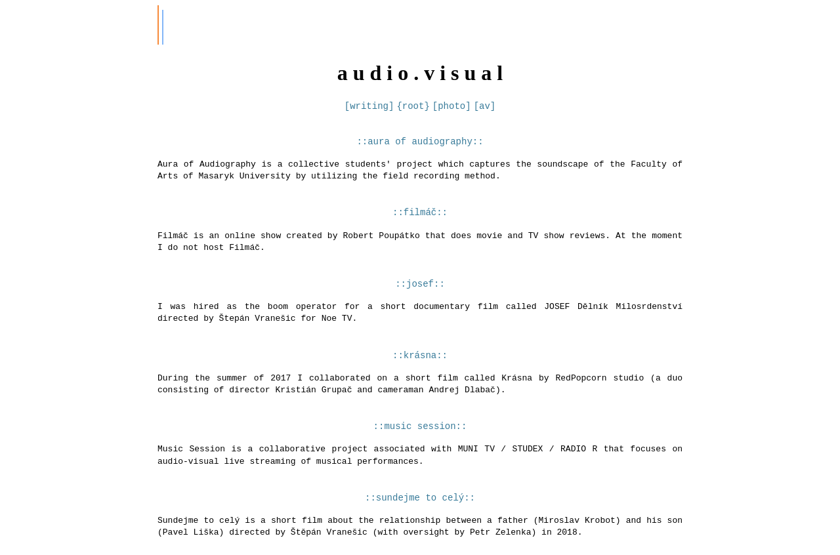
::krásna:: (420, 362)
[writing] (369, 106)
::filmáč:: (420, 215)
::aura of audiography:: (419, 142)
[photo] (451, 106)
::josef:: (420, 288)
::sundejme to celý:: (420, 508)
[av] (485, 106)
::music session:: (420, 434)
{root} (412, 106)
